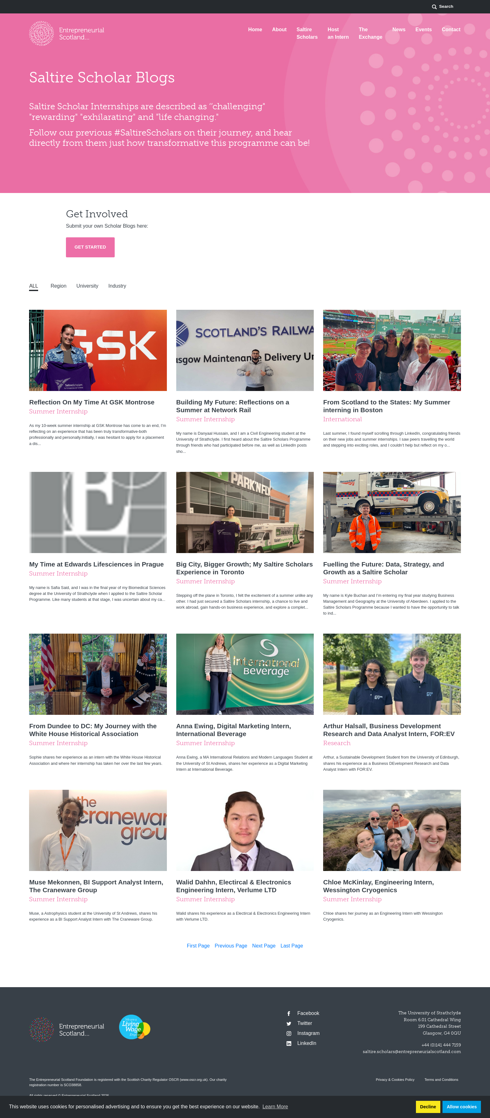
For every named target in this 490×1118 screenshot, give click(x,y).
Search (442, 7)
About (279, 29)
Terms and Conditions (441, 1079)
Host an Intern (338, 33)
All (33, 286)
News (399, 29)
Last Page (292, 945)
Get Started (90, 247)
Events (424, 29)
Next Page (264, 945)
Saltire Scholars (307, 33)
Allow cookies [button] (462, 1106)
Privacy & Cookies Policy (395, 1079)
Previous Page (231, 945)
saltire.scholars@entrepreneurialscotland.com (412, 1051)
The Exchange (370, 33)
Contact (451, 29)
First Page (198, 945)
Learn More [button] (275, 1106)
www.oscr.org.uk (193, 1079)
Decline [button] (428, 1106)
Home (255, 29)
